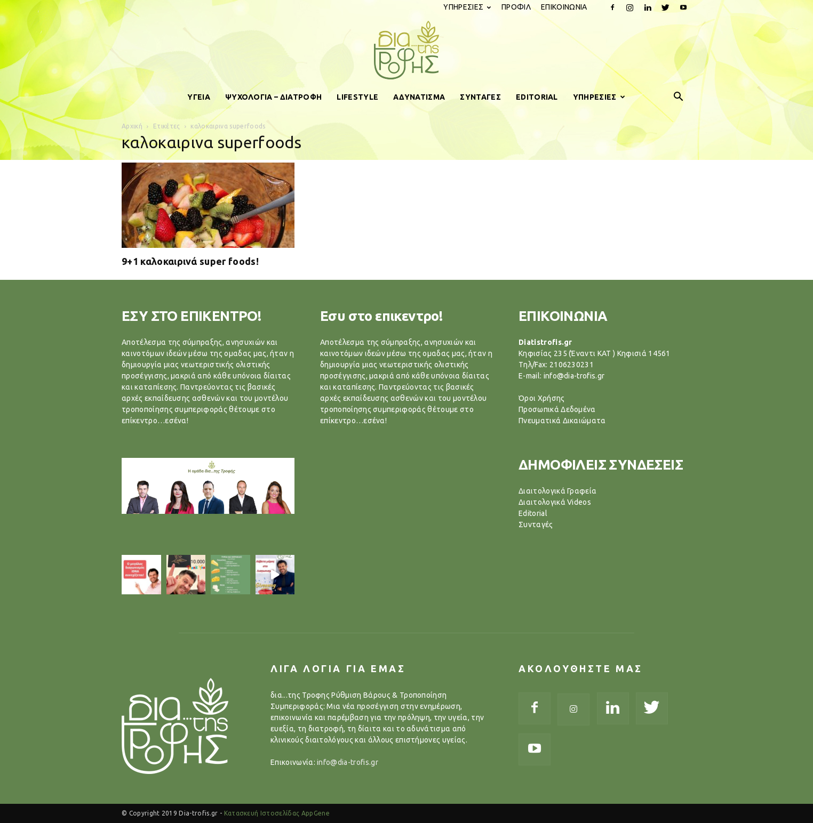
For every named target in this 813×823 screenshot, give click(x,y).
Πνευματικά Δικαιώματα (562, 420)
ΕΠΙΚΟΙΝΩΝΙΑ (564, 7)
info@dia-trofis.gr (347, 762)
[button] (678, 97)
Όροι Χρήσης (542, 398)
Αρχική (132, 126)
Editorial (533, 513)
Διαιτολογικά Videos (555, 502)
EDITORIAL (537, 97)
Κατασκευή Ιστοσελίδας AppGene (277, 813)
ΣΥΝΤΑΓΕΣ (480, 97)
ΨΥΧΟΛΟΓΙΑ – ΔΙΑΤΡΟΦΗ (273, 97)
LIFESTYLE (357, 97)
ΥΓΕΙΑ (198, 97)
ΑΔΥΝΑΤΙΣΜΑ (419, 97)
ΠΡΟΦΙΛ (516, 7)
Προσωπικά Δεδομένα (557, 409)
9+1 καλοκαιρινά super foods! (190, 261)
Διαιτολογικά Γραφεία (557, 491)
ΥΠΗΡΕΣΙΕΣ (467, 7)
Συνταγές (536, 524)
